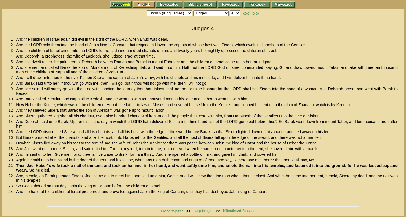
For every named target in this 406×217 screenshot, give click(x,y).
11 (11, 104)
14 (11, 121)
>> (255, 13)
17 (11, 143)
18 (11, 148)
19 (11, 154)
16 (11, 137)
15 (11, 132)
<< (246, 13)
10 (11, 99)
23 (11, 186)
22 (11, 176)
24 (11, 191)
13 (11, 116)
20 (11, 160)
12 (11, 110)
